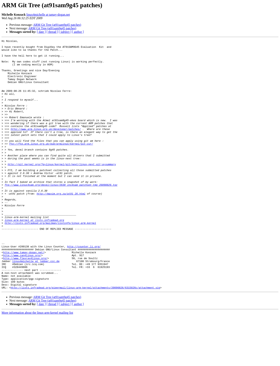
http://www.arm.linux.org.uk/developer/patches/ (46, 147)
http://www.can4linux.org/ (22, 298)
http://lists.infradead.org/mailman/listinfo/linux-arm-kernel (50, 260)
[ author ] (78, 31)
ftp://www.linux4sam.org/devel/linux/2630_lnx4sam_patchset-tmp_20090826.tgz (61, 214)
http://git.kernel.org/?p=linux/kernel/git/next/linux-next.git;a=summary (62, 189)
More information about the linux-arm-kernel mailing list (37, 362)
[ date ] (41, 31)
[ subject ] (65, 31)
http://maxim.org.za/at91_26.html (61, 224)
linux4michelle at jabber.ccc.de (36, 305)
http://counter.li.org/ (84, 288)
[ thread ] (52, 31)
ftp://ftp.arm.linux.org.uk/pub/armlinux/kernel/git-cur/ (51, 165)
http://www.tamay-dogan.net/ (23, 295)
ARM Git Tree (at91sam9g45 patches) (57, 24)
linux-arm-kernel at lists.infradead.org (34, 256)
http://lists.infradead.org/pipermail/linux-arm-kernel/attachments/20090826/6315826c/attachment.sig (85, 337)
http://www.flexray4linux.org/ (25, 302)
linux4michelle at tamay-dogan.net (48, 14)
